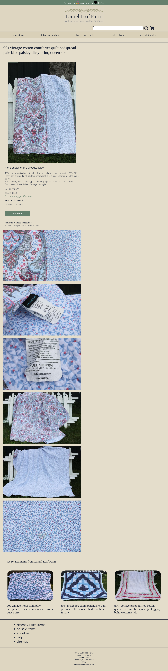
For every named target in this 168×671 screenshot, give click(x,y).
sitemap (22, 641)
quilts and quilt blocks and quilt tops (23, 225)
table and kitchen (50, 35)
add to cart (17, 213)
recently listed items (31, 625)
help (20, 637)
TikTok (101, 3)
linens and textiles (85, 35)
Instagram (84, 3)
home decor (18, 35)
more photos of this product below (24, 167)
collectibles (118, 35)
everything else (148, 35)
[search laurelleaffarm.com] (147, 28)
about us (23, 633)
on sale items (26, 629)
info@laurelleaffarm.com (84, 664)
